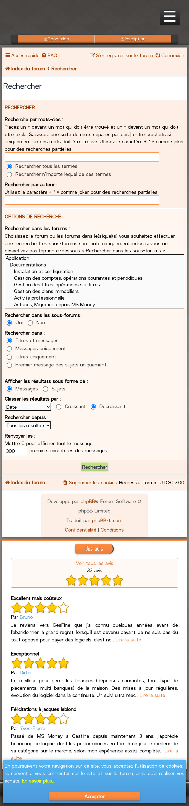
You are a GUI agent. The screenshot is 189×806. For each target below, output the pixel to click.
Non (36, 322)
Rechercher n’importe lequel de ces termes (59, 174)
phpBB (88, 501)
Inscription (133, 38)
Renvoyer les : (20, 436)
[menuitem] (49, 55)
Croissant (71, 406)
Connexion (56, 38)
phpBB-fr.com (107, 520)
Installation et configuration (94, 271)
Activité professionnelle (94, 298)
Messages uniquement (36, 348)
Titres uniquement (31, 356)
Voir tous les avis (94, 563)
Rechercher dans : (24, 333)
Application (94, 258)
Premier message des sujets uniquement (56, 364)
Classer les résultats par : (33, 399)
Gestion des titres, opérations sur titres (94, 284)
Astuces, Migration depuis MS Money (94, 304)
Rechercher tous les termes (42, 166)
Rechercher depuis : (26, 417)
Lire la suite (128, 639)
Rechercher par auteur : (31, 184)
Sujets (54, 388)
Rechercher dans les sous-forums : (43, 315)
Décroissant (108, 406)
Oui (15, 322)
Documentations (94, 264)
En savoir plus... (38, 781)
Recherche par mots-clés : (34, 119)
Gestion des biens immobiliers (94, 291)
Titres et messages (33, 340)
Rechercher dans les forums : (37, 228)
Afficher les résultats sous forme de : (46, 381)
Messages (22, 388)
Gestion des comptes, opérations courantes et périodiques (94, 278)
